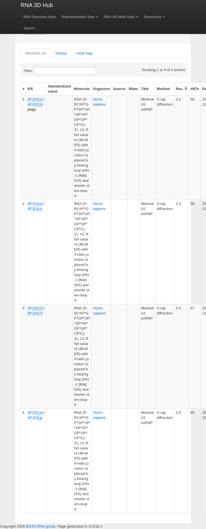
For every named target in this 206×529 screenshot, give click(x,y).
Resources (152, 17)
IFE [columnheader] (30, 89)
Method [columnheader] (163, 89)
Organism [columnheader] (101, 89)
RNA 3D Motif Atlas (119, 17)
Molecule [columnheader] (82, 89)
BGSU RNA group (40, 526)
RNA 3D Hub (37, 5)
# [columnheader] (23, 89)
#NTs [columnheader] (194, 89)
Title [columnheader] (145, 89)
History (61, 53)
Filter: (42, 71)
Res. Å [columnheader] (181, 89)
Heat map (84, 53)
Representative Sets (78, 17)
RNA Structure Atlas (39, 17)
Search (29, 28)
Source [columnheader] (119, 89)
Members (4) (35, 53)
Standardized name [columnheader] (59, 88)
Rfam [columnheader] (133, 89)
